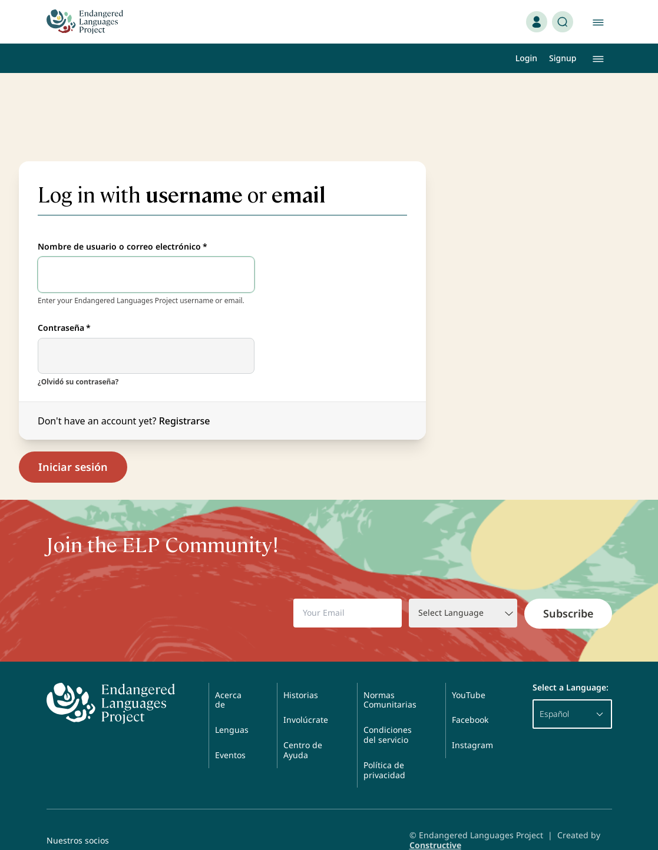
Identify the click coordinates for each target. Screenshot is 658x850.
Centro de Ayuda (302, 727)
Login (526, 58)
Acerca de (228, 677)
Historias (300, 672)
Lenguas (232, 707)
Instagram (472, 722)
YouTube (468, 672)
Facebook (470, 697)
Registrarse (184, 398)
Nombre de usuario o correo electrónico (122, 225)
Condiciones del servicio (387, 712)
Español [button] (572, 691)
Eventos (230, 732)
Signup (562, 58)
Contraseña (64, 306)
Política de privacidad (384, 747)
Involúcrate (305, 697)
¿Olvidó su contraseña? (78, 359)
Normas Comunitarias (389, 677)
